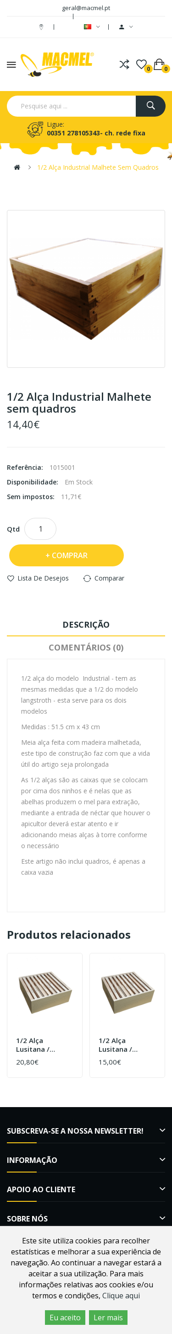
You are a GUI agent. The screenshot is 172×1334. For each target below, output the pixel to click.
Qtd (13, 528)
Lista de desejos (43, 578)
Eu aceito (65, 1317)
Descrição (86, 624)
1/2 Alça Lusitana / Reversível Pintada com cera (37, 1045)
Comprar (70, 555)
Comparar (109, 578)
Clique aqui (121, 1296)
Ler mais (108, 1317)
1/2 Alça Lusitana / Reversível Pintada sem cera (119, 1045)
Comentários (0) (86, 647)
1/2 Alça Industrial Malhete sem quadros (98, 167)
